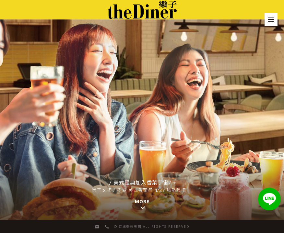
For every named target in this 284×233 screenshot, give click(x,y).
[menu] (271, 19)
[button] (269, 199)
